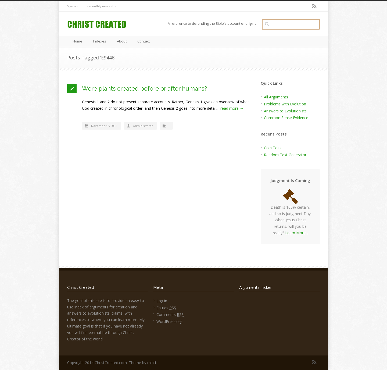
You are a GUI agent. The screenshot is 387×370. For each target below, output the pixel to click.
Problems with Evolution (285, 103)
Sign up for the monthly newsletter (92, 6)
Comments (170, 314)
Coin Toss (272, 147)
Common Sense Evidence (286, 117)
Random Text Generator (285, 154)
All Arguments (276, 96)
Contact (143, 41)
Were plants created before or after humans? (144, 88)
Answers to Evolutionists (285, 110)
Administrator (143, 126)
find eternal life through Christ (107, 332)
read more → (231, 108)
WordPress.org (169, 321)
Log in (161, 300)
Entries (166, 307)
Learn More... (296, 232)
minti (151, 362)
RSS (314, 6)
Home (77, 41)
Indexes (99, 41)
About (122, 41)
